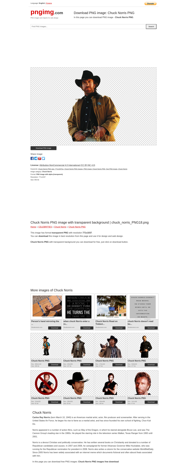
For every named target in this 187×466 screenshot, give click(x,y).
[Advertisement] (93, 49)
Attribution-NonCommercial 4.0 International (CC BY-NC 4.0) (67, 165)
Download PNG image (43, 148)
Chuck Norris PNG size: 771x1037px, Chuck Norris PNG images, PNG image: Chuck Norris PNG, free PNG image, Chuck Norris (82, 169)
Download (54, 328)
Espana (49, 3)
